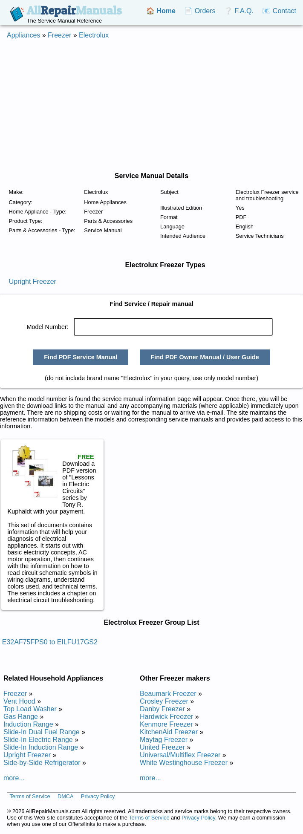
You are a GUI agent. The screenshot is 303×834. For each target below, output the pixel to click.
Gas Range (20, 716)
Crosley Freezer (164, 701)
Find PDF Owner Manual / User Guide (204, 357)
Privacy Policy (98, 797)
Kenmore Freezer (166, 724)
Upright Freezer (32, 281)
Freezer (59, 35)
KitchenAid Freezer (169, 732)
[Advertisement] (141, 105)
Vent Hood (19, 701)
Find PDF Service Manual (80, 357)
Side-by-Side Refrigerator (42, 762)
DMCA (66, 797)
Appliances (23, 35)
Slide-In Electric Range (38, 739)
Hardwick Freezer (166, 716)
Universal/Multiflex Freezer (180, 755)
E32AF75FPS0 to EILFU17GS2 (50, 642)
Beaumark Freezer (168, 693)
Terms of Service (29, 797)
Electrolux (94, 35)
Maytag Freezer (164, 739)
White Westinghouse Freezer (184, 762)
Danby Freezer (162, 709)
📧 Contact (279, 10)
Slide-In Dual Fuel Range (41, 732)
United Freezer (162, 747)
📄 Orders (199, 10)
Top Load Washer (30, 709)
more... (14, 778)
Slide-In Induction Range (40, 747)
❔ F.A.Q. (239, 10)
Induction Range (28, 724)
